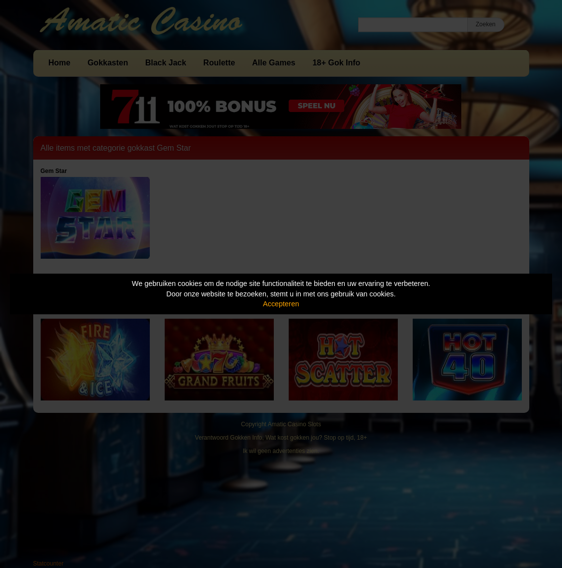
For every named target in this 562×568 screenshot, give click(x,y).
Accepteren (281, 304)
